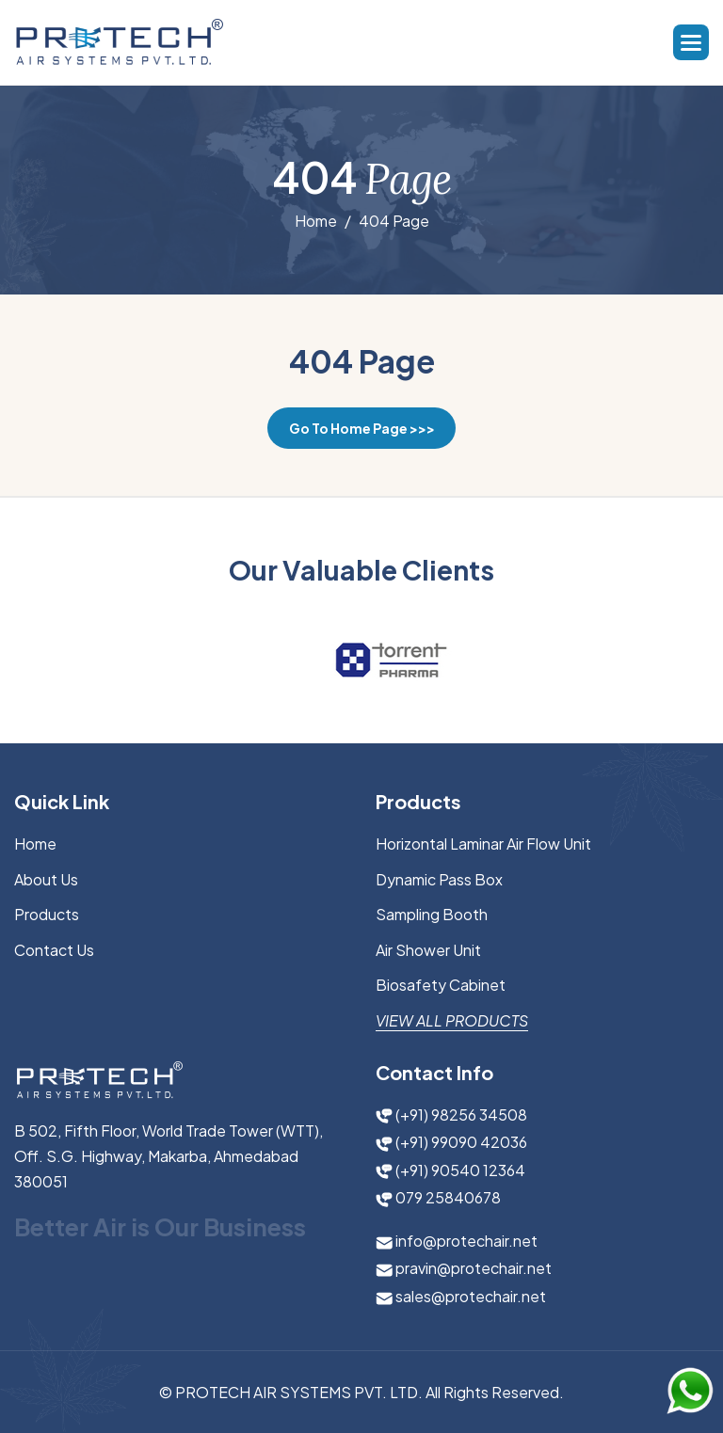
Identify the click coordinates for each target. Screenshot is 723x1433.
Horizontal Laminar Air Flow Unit (483, 843)
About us (46, 879)
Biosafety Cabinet (441, 985)
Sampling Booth (432, 914)
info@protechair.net (457, 1240)
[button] (691, 42)
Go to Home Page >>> (362, 428)
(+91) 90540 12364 (450, 1170)
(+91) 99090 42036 (451, 1142)
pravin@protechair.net (464, 1268)
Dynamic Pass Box (439, 879)
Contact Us (54, 950)
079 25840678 (438, 1197)
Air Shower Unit (428, 950)
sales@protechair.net (461, 1296)
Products (46, 914)
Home (316, 222)
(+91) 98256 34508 (451, 1114)
